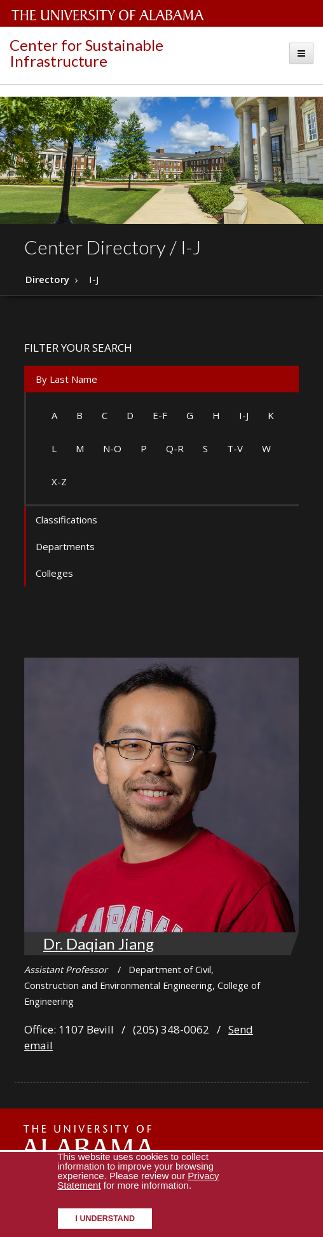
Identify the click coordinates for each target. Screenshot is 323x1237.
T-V (235, 448)
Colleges (54, 573)
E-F (160, 415)
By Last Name (66, 379)
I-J (244, 415)
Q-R (175, 448)
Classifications (66, 519)
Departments (65, 546)
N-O (112, 448)
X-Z (59, 481)
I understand (105, 1218)
